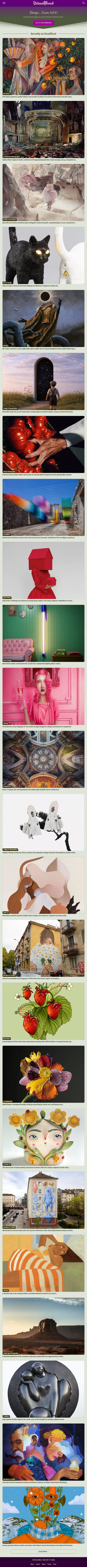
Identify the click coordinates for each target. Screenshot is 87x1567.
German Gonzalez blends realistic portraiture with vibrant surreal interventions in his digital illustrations (37, 1545)
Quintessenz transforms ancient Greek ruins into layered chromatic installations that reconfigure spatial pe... (38, 538)
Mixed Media (7, 598)
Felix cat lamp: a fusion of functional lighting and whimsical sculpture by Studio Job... (30, 286)
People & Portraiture (9, 220)
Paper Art (6, 912)
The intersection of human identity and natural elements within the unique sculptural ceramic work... (35, 1167)
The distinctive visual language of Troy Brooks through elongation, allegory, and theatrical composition (36, 727)
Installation (6, 535)
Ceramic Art (6, 1164)
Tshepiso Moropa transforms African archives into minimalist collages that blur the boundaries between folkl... (39, 853)
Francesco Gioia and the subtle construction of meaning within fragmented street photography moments (37, 475)
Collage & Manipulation (10, 409)
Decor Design (7, 283)
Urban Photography (9, 472)
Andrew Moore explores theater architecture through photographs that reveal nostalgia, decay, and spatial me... (39, 160)
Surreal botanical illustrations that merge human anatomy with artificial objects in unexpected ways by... (37, 1041)
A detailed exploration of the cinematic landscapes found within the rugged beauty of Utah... (33, 1356)
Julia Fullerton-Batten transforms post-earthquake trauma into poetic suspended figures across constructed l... (39, 223)
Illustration (6, 94)
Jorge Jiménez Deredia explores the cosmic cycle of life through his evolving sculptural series (33, 1419)
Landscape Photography (10, 1353)
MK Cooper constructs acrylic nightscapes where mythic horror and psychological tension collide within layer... (39, 349)
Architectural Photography (11, 157)
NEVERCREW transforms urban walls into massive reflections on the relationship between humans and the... (38, 1230)
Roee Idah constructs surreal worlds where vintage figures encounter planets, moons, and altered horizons (37, 412)
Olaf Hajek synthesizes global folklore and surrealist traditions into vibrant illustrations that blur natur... (37, 97)
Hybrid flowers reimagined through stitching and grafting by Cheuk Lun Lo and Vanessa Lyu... (33, 1104)
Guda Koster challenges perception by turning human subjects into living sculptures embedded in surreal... (37, 601)
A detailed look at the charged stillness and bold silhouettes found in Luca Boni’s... (29, 1293)
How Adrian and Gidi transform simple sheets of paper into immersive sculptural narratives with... (34, 916)
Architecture (7, 786)
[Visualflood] (43, 3)
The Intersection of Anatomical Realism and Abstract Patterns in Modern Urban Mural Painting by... (35, 1482)
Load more (43, 1551)
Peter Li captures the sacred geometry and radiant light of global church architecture (30, 790)
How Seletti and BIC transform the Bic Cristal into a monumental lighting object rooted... (31, 664)
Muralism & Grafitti (9, 975)
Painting (5, 346)
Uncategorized (7, 1101)
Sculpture (6, 1416)
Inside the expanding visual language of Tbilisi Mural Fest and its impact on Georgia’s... (31, 978)
